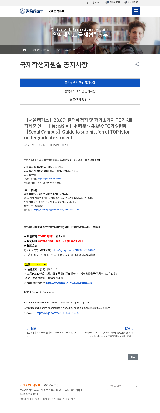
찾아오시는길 (51, 385)
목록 (132, 357)
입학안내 (97, 2)
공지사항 (70, 50)
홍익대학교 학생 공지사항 (80, 91)
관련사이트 (124, 386)
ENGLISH (115, 2)
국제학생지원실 (40, 50)
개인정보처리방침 (30, 385)
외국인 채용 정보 (80, 100)
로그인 (85, 2)
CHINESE (133, 2)
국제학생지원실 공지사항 (80, 83)
